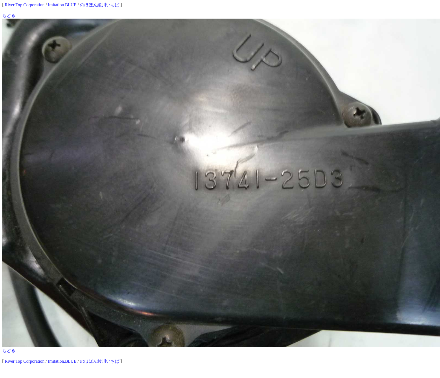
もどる (8, 15)
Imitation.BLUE (62, 4)
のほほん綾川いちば (99, 4)
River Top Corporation (24, 4)
